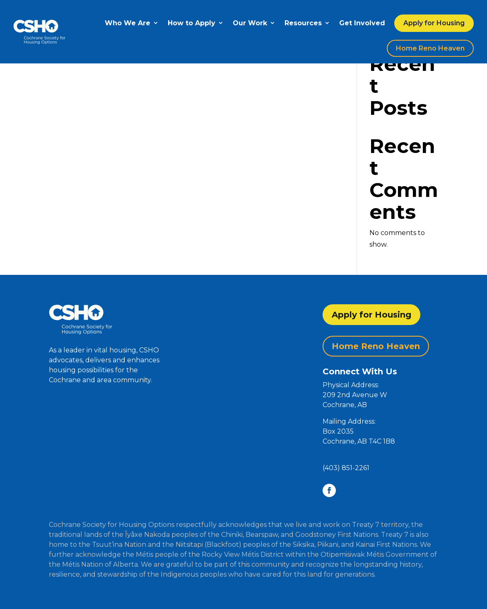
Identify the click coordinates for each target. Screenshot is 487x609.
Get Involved (362, 23)
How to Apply (191, 23)
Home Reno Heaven (430, 48)
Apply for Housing (434, 23)
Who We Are (127, 23)
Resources (303, 23)
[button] (380, 421)
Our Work (250, 23)
